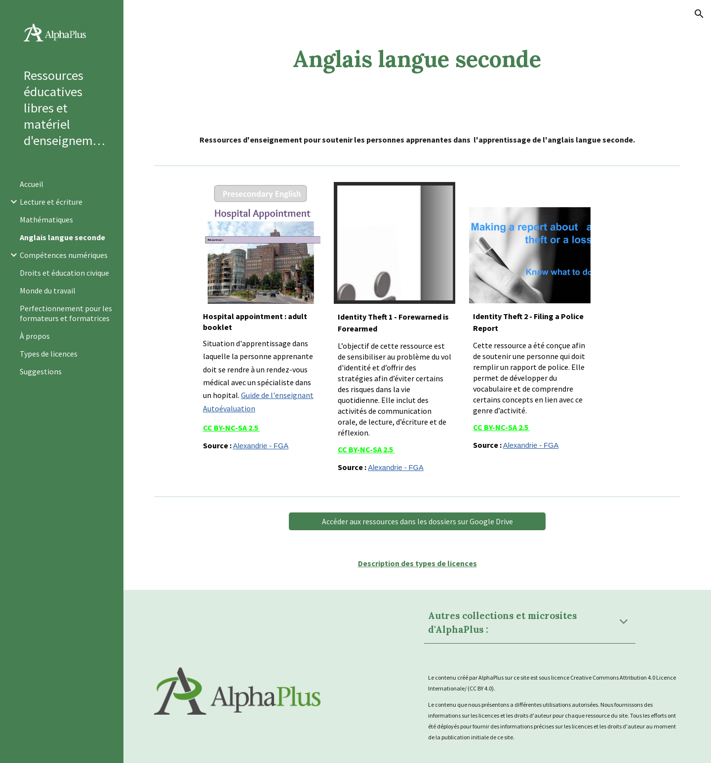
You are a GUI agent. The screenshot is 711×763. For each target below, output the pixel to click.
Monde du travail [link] (48, 290)
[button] (699, 14)
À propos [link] (35, 336)
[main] (417, 58)
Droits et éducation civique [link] (64, 273)
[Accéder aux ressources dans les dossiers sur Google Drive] (417, 521)
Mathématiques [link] (46, 219)
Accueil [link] (31, 184)
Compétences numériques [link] (64, 255)
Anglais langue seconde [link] (62, 237)
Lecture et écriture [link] (51, 202)
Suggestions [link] (41, 371)
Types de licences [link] (49, 354)
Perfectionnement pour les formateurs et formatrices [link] (66, 313)
